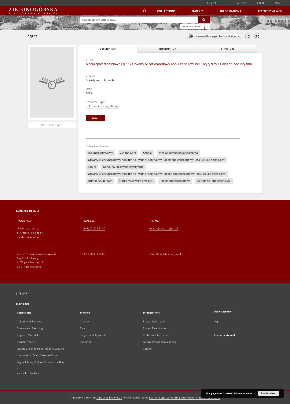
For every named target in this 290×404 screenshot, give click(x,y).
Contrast (240, 3)
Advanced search (192, 26)
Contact (147, 348)
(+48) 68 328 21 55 (94, 228)
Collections (166, 11)
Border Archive (26, 342)
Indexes (198, 11)
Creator (84, 321)
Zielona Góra (128, 153)
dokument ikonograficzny (102, 106)
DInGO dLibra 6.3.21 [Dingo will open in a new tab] (109, 397)
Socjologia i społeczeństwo (214, 181)
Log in (217, 321)
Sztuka (147, 153)
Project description (154, 321)
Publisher (85, 342)
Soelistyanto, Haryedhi (100, 80)
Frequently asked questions (159, 342)
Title (82, 328)
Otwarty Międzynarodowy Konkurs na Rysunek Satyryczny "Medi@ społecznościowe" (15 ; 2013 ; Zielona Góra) (157, 174)
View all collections (28, 373)
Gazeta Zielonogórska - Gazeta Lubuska (41, 348)
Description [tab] (108, 48)
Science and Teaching (30, 328)
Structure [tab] (227, 48)
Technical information (156, 335)
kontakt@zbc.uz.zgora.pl (163, 228)
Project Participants (154, 328)
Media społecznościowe (175, 181)
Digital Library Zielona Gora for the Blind (41, 362)
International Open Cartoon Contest (38, 355)
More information (243, 393)
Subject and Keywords (93, 335)
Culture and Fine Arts (29, 321)
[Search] (204, 19)
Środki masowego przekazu (136, 181)
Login (278, 3)
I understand (268, 393)
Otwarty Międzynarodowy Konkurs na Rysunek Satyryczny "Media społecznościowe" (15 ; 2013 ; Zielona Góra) (156, 160)
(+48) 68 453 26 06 (94, 254)
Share (260, 3)
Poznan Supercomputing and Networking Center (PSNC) (184, 397)
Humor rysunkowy (100, 181)
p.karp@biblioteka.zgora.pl (165, 254)
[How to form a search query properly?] (207, 26)
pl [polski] (215, 3)
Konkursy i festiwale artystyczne (123, 167)
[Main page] (144, 11)
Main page (22, 303)
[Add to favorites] (248, 36)
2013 (89, 93)
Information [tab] (167, 48)
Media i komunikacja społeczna (178, 153)
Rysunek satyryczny (100, 153)
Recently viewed (269, 11)
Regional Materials (28, 335)
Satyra (92, 167)
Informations (230, 11)
